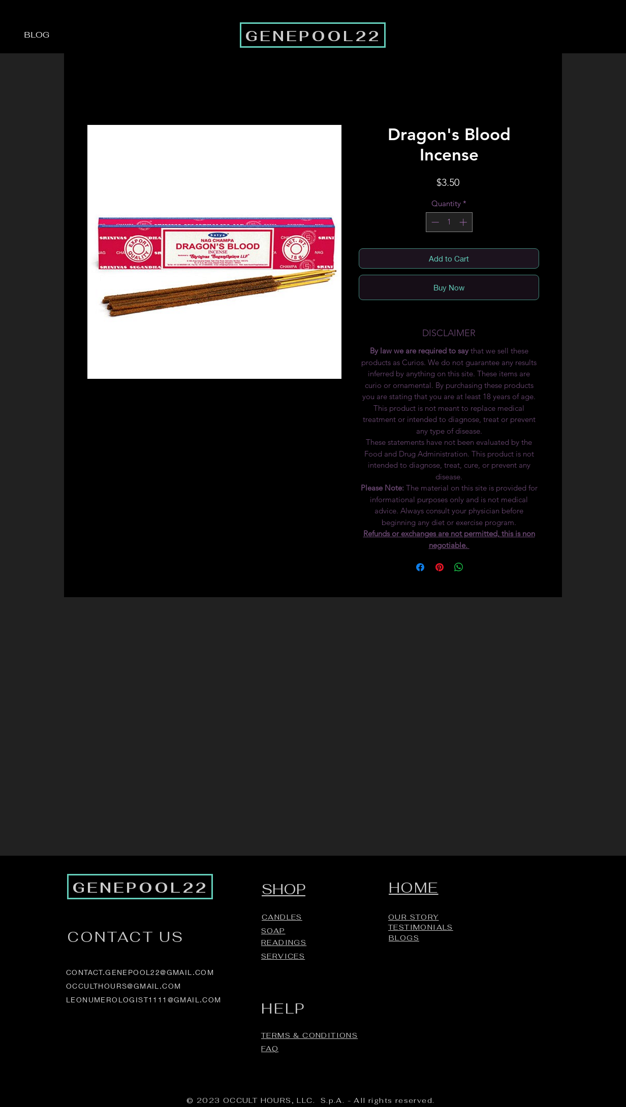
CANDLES (282, 917)
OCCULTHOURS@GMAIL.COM (123, 986)
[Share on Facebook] (420, 567)
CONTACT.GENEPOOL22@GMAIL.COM (140, 972)
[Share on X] (478, 567)
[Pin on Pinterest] (439, 567)
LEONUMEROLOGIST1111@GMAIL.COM (144, 999)
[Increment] (464, 222)
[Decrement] (434, 222)
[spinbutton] (449, 222)
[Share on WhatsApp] (459, 567)
